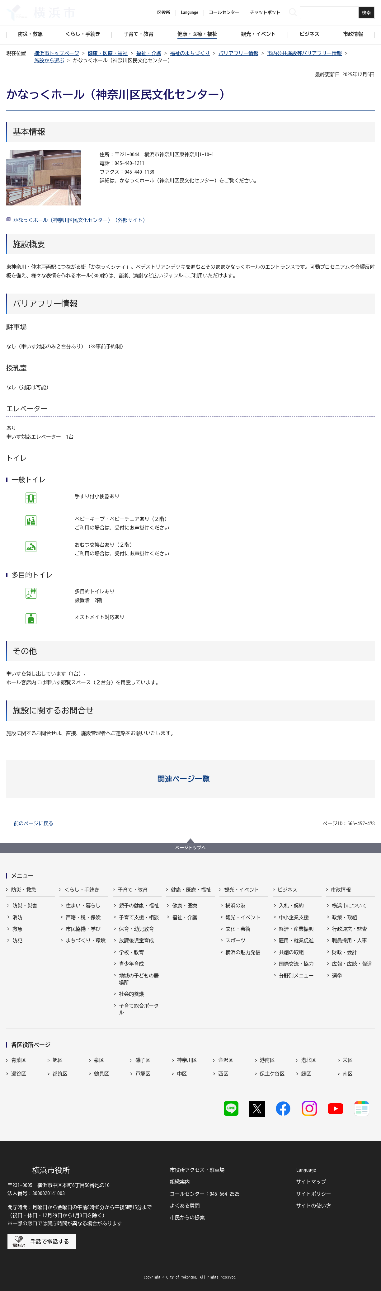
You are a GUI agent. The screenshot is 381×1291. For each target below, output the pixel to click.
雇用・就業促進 (296, 940)
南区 (348, 1073)
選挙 (337, 975)
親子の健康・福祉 (139, 905)
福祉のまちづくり (190, 53)
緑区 (306, 1073)
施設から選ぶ (49, 60)
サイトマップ (311, 1181)
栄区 (348, 1060)
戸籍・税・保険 (83, 917)
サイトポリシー (313, 1193)
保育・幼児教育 (136, 928)
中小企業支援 (294, 917)
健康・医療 (184, 905)
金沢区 (225, 1060)
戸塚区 (142, 1073)
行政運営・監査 (349, 928)
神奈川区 (187, 1060)
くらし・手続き (81, 889)
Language (306, 1169)
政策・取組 (344, 917)
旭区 (58, 1060)
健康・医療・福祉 (108, 53)
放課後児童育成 (136, 940)
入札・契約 (291, 905)
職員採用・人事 (349, 940)
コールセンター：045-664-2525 (204, 1193)
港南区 (267, 1060)
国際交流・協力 (296, 963)
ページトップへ (190, 848)
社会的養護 (131, 994)
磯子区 (142, 1060)
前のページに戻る (34, 823)
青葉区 (18, 1060)
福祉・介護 (148, 53)
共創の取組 (291, 952)
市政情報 (341, 889)
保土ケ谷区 (272, 1073)
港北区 (308, 1060)
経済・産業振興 (296, 928)
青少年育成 (131, 963)
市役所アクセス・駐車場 (197, 1169)
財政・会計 (344, 952)
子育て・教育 (133, 889)
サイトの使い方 (313, 1205)
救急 (17, 928)
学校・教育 (131, 952)
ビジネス (288, 889)
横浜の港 (236, 905)
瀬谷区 (18, 1073)
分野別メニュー (296, 975)
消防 (17, 917)
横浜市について (349, 905)
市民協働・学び (83, 928)
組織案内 (180, 1181)
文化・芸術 (238, 928)
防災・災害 (24, 905)
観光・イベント (241, 889)
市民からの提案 (187, 1217)
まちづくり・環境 (86, 940)
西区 (223, 1073)
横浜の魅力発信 (243, 952)
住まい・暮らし (83, 905)
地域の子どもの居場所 (139, 979)
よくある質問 (185, 1205)
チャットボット (265, 12)
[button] (191, 778)
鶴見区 (101, 1073)
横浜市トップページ (56, 53)
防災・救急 (23, 889)
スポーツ (236, 940)
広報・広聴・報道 (352, 963)
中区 (182, 1073)
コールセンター (224, 12)
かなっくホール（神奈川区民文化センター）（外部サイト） (80, 220)
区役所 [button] (163, 12)
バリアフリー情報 (238, 53)
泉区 (99, 1060)
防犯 (17, 940)
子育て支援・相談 (139, 917)
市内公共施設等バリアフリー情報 (304, 53)
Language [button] (189, 12)
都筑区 (60, 1073)
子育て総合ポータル (139, 1009)
